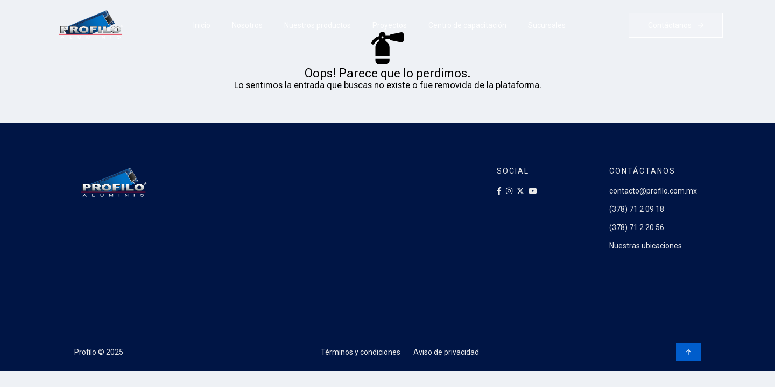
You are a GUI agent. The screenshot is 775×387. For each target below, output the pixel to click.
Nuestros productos (317, 25)
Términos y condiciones (360, 352)
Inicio (201, 25)
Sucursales (547, 25)
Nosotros (247, 25)
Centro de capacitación (467, 25)
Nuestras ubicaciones (646, 245)
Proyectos (389, 25)
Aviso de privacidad (446, 352)
